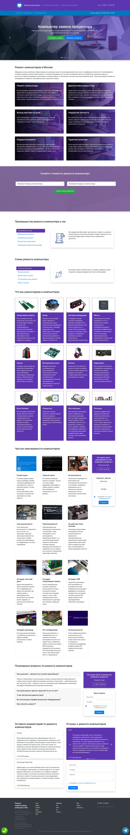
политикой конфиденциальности (87, 783)
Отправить (103, 502)
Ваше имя (103, 481)
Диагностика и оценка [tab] (25, 275)
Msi (78, 803)
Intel (57, 807)
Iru (57, 810)
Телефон (104, 489)
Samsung (80, 807)
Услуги (19, 13)
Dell (36, 814)
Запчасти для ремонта (69, 5)
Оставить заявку (56, 38)
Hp (57, 805)
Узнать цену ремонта (65, 191)
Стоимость (28, 13)
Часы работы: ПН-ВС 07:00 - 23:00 (102, 13)
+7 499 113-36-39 (106, 5)
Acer (36, 803)
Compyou (38, 812)
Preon (78, 805)
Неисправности (40, 13)
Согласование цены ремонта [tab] (27, 279)
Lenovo (58, 812)
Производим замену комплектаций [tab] (30, 245)
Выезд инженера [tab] (23, 272)
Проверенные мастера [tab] (25, 238)
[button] (70, 744)
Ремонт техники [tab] (23, 283)
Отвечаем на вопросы (51, 5)
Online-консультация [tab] (25, 268)
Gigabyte (59, 803)
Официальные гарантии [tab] (26, 234)
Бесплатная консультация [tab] (26, 241)
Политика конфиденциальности (83, 831)
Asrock (37, 807)
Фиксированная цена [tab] (25, 231)
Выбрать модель (74, 38)
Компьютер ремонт (32, 5)
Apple (37, 805)
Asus (37, 810)
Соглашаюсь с (104, 497)
